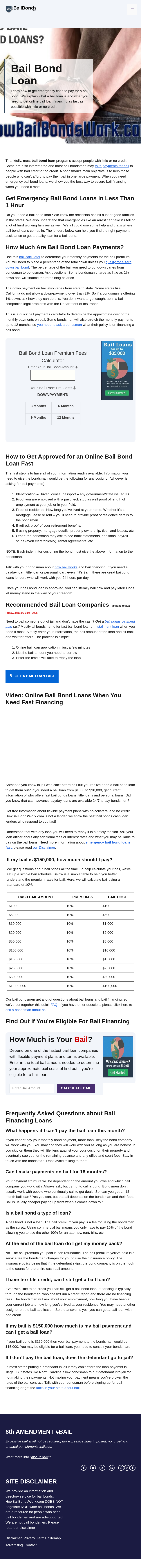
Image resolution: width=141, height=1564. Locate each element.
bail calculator (29, 257)
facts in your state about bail (58, 1388)
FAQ (53, 1005)
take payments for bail (112, 166)
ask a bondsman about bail (26, 1010)
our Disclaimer (44, 847)
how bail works (66, 567)
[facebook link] (83, 1468)
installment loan (107, 626)
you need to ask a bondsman (59, 325)
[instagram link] (93, 1468)
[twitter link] (102, 1468)
